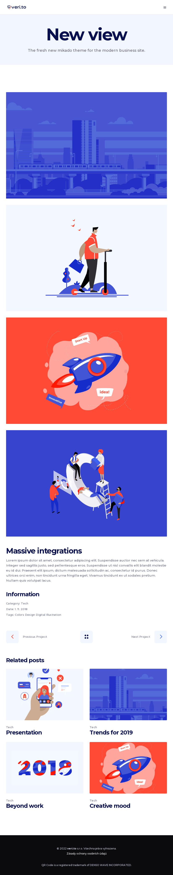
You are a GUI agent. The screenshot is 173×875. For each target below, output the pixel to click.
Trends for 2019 (111, 732)
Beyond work (24, 805)
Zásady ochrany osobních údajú (87, 853)
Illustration (53, 614)
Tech (24, 603)
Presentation (24, 732)
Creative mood (110, 805)
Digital (40, 614)
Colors (19, 614)
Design (30, 614)
